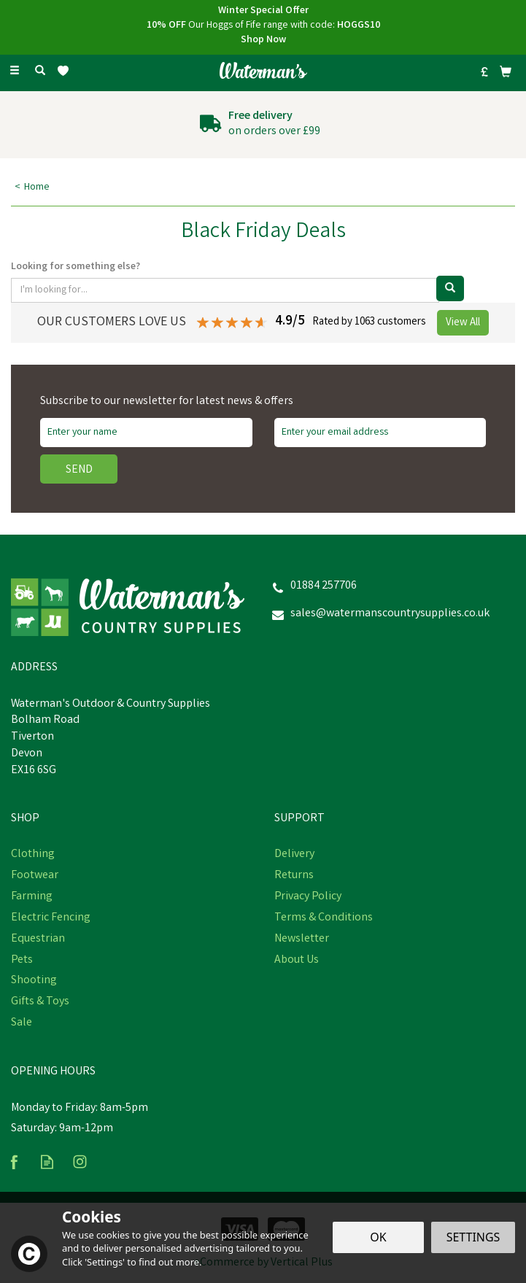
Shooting (34, 981)
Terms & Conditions (323, 918)
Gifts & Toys (40, 1002)
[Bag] (505, 71)
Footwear (34, 876)
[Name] (146, 432)
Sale (21, 1023)
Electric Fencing (50, 918)
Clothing (33, 855)
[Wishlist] (66, 71)
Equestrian (38, 939)
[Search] (40, 71)
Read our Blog (47, 1161)
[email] (380, 432)
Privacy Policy (307, 897)
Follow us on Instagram (80, 1161)
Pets (22, 961)
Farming (32, 897)
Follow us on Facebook (14, 1161)
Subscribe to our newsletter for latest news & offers (166, 402)
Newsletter (301, 939)
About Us (296, 961)
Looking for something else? (75, 267)
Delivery (294, 855)
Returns (294, 876)
